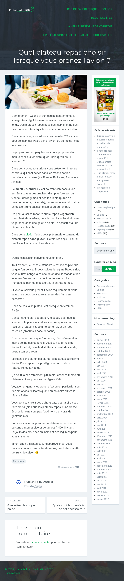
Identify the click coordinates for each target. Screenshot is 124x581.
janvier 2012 (103, 499)
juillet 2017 (102, 362)
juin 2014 (101, 421)
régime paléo (103, 229)
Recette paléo (104, 226)
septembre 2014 (105, 414)
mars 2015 (102, 399)
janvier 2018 (103, 340)
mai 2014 (101, 425)
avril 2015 (101, 395)
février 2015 (103, 403)
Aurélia (38, 486)
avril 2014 (101, 428)
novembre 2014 (104, 406)
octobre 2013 (103, 443)
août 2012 (102, 473)
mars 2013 (102, 462)
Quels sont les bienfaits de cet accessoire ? (104, 166)
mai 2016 (101, 384)
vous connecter (40, 542)
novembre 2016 (104, 377)
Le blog (100, 214)
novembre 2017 (104, 347)
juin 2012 (101, 480)
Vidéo (99, 233)
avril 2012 (101, 488)
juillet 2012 (102, 477)
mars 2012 (102, 491)
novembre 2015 (104, 388)
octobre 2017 (103, 351)
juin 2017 (101, 366)
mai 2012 (101, 484)
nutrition (101, 222)
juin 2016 (101, 380)
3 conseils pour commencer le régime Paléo (104, 154)
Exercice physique (106, 207)
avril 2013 (101, 458)
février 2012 (103, 495)
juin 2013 (101, 454)
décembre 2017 (104, 343)
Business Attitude (105, 324)
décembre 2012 (104, 465)
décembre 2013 (104, 436)
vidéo (29, 234)
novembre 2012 (104, 469)
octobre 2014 (103, 410)
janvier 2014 (103, 432)
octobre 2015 (103, 391)
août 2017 (102, 358)
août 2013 (102, 447)
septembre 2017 (105, 354)
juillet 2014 (102, 417)
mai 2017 (101, 369)
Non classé (18, 461)
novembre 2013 (104, 440)
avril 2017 (101, 373)
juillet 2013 (102, 451)
